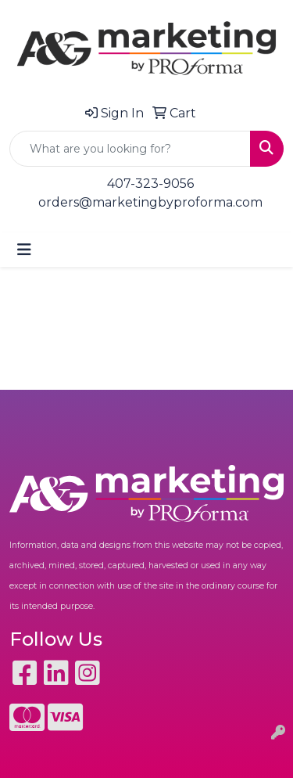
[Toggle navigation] (24, 250)
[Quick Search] (130, 149)
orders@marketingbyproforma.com (150, 202)
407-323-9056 (150, 183)
